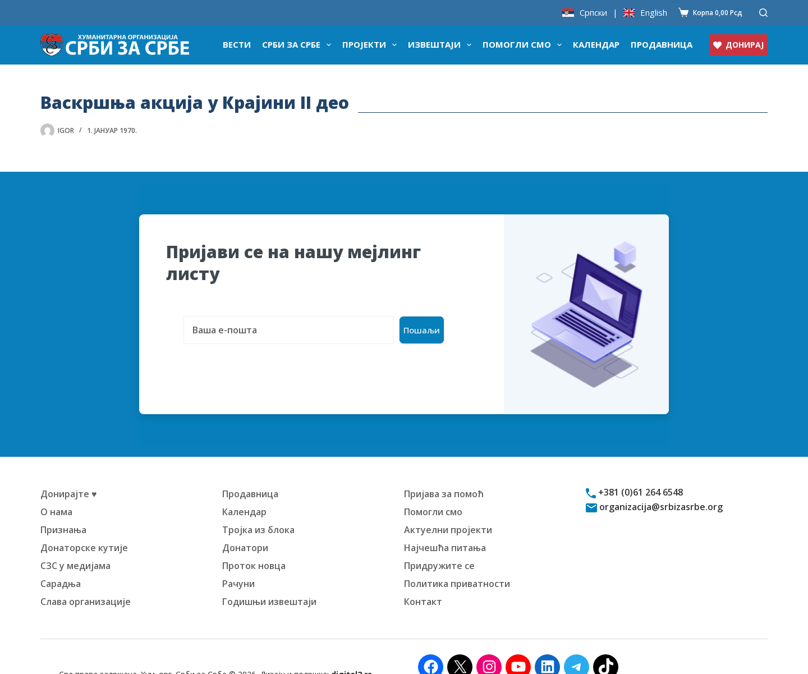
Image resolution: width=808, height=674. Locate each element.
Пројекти (371, 45)
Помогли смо (524, 45)
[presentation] (251, 344)
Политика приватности (457, 563)
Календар (596, 44)
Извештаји (442, 45)
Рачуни (238, 563)
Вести (237, 44)
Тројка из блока (258, 509)
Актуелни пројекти (448, 509)
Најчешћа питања (445, 527)
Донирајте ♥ (68, 473)
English (653, 12)
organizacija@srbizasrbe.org (660, 486)
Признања (63, 509)
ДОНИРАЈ (738, 44)
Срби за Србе (299, 45)
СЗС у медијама (75, 545)
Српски (593, 12)
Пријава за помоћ (444, 473)
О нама (56, 491)
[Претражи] (763, 12)
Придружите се (439, 545)
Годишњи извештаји (269, 581)
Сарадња (60, 563)
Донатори (245, 527)
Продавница (661, 44)
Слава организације (85, 581)
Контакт (423, 581)
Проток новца (254, 545)
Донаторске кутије (84, 527)
